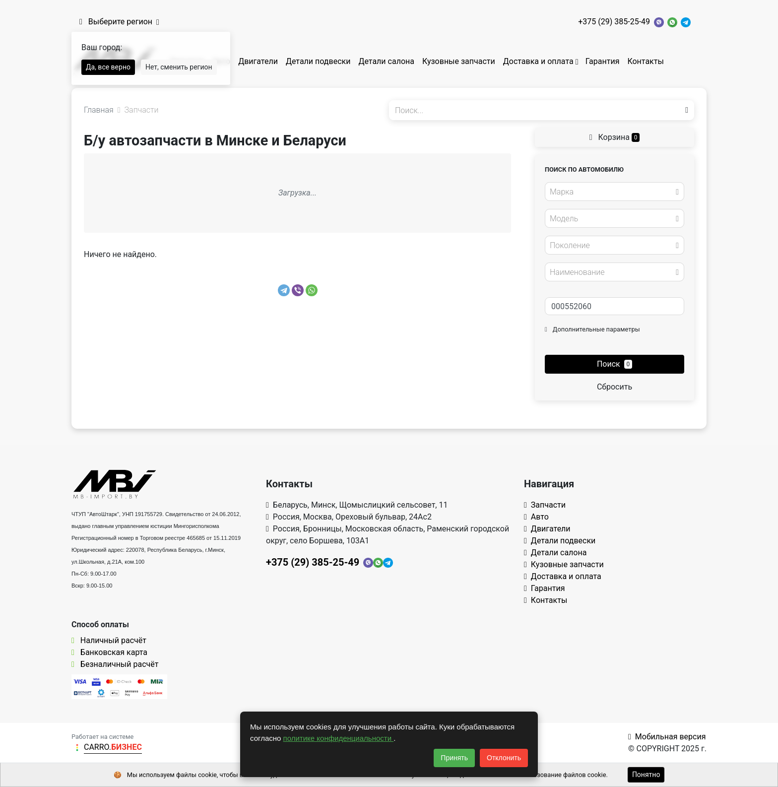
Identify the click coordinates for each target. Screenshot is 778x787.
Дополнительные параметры (592, 329)
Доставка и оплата (538, 61)
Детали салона (386, 61)
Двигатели (258, 61)
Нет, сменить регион (178, 67)
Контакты (645, 61)
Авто (536, 517)
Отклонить (504, 758)
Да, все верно (108, 67)
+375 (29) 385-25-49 (614, 21)
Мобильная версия (667, 736)
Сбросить (614, 387)
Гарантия (602, 61)
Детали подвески (318, 61)
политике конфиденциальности (338, 738)
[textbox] (612, 192)
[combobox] (614, 191)
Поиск (614, 364)
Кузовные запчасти (458, 61)
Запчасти (545, 505)
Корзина (614, 137)
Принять (454, 758)
